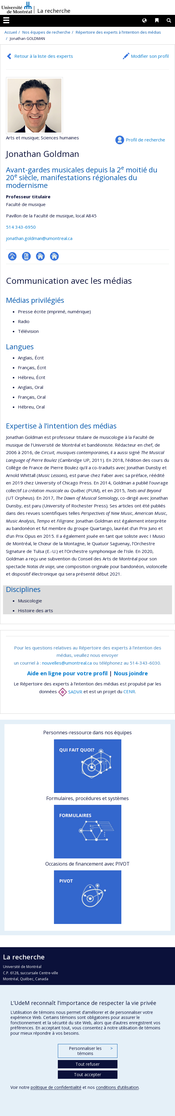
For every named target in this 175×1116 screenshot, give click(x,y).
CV (26, 256)
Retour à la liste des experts (43, 56)
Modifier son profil (150, 56)
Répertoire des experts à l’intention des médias (118, 32)
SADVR (70, 692)
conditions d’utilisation (117, 1087)
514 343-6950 (21, 227)
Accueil (10, 32)
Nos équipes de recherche (46, 32)
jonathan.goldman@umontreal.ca (39, 238)
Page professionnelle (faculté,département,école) (12, 256)
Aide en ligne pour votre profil (67, 673)
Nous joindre (131, 673)
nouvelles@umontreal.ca (67, 663)
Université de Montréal (16, 7)
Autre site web (40, 256)
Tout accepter (87, 1074)
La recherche (53, 10)
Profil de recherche (145, 140)
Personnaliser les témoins (90, 1050)
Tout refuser (87, 1064)
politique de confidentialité (56, 1087)
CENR (129, 692)
